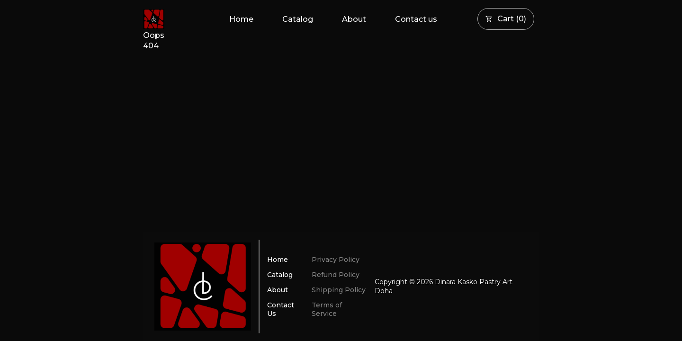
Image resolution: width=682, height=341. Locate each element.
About (354, 19)
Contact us (416, 19)
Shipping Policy (339, 290)
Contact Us (280, 309)
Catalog (297, 19)
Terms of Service (327, 309)
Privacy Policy (335, 259)
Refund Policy (335, 274)
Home (241, 19)
